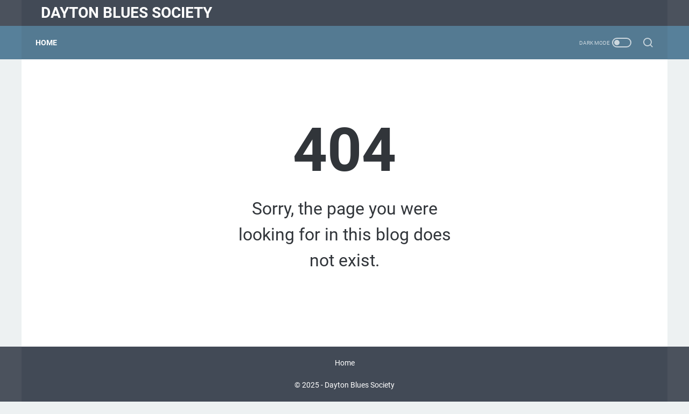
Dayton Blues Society (126, 13)
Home (51, 42)
